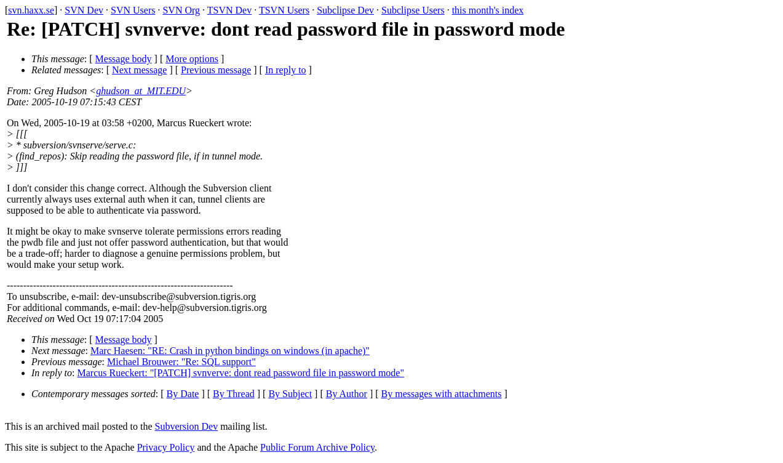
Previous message (216, 70)
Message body (123, 59)
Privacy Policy (166, 447)
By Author (346, 394)
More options (191, 59)
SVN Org (181, 10)
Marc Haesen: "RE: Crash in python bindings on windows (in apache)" (230, 350)
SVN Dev (84, 10)
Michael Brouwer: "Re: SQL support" (181, 361)
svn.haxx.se (31, 10)
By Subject (290, 394)
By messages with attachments (441, 394)
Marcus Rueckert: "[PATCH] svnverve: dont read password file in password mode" (241, 373)
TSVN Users (284, 10)
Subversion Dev (186, 426)
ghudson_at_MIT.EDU (141, 91)
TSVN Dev (229, 10)
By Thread (234, 394)
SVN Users (133, 10)
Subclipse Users (413, 10)
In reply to (285, 70)
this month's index (488, 10)
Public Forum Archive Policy (317, 447)
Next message (139, 70)
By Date (183, 394)
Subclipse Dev (345, 10)
